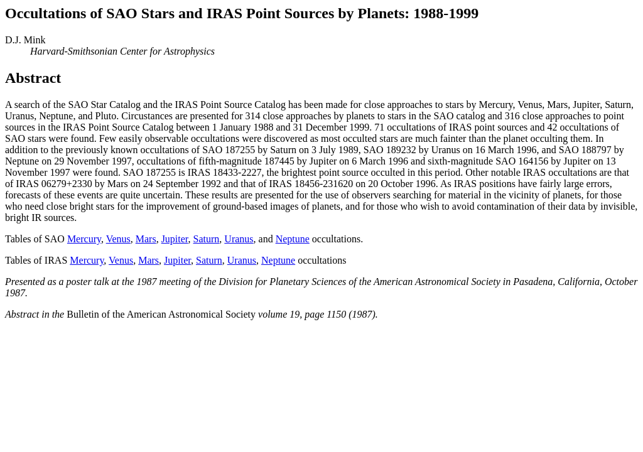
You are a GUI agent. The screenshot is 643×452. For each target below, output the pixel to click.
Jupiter (174, 239)
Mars (146, 239)
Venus (118, 239)
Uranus (238, 239)
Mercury (84, 239)
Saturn (206, 239)
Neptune (293, 239)
